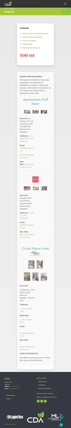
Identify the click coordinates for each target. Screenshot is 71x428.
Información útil (42, 381)
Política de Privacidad (11, 424)
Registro (8, 398)
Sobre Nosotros (10, 395)
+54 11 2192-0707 (15, 386)
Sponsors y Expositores (44, 388)
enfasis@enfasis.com (13, 388)
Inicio (6, 8)
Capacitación (42, 385)
